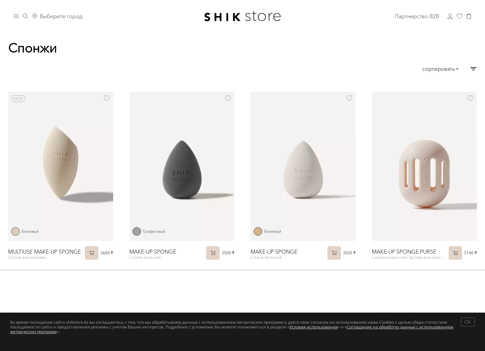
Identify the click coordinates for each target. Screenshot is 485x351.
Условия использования (313, 327)
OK (467, 322)
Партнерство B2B (417, 16)
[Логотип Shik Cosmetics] (242, 16)
